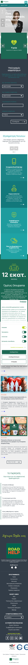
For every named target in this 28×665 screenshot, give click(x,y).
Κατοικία (14, 581)
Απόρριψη (14, 361)
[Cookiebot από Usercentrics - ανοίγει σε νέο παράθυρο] (20, 302)
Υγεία (14, 577)
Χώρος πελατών (14, 194)
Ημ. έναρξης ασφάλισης (9, 92)
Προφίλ (14, 598)
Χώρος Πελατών (14, 625)
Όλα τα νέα (14, 462)
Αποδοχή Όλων (14, 352)
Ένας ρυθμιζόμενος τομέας (10, 511)
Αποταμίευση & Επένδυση (14, 583)
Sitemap (14, 610)
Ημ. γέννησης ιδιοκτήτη (9, 82)
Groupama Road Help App (14, 167)
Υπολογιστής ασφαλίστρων (14, 601)
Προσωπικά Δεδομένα (14, 607)
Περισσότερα (12, 25)
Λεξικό (14, 605)
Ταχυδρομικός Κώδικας (9, 101)
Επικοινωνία (14, 603)
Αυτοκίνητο (14, 579)
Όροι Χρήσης (6, 654)
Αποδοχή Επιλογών (14, 357)
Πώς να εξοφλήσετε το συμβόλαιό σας (14, 247)
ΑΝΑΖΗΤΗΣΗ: (4, 5)
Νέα (14, 596)
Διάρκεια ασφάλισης (8, 111)
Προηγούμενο (3, 20)
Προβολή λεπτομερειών (17, 347)
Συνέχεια (18, 121)
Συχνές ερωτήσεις (14, 629)
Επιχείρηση (14, 588)
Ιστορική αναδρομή (8, 485)
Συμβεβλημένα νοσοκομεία (14, 221)
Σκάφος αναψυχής (14, 586)
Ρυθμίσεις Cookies (14, 654)
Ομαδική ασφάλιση (14, 590)
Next (16, 148)
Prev (12, 148)
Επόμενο (3, 25)
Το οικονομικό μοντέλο (9, 498)
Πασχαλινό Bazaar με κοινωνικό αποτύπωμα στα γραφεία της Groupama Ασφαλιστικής (13, 441)
